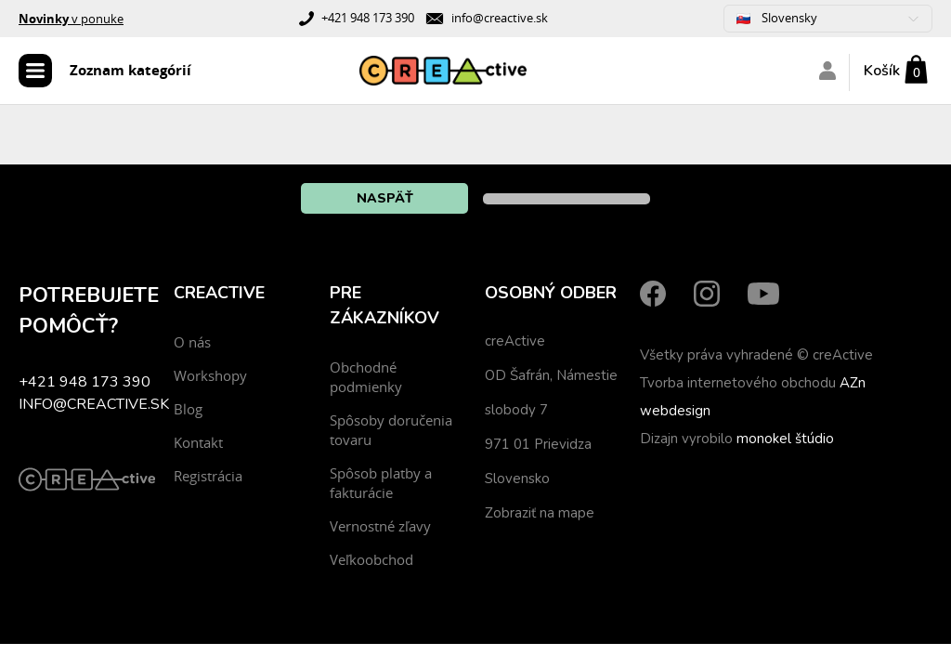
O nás (192, 342)
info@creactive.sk (499, 17)
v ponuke (71, 18)
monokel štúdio (785, 438)
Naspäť (385, 198)
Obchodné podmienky (366, 377)
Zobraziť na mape (539, 513)
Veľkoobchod (371, 559)
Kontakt (198, 442)
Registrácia (208, 475)
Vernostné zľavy (380, 526)
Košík (882, 70)
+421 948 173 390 (367, 17)
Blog (188, 409)
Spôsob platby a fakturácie (381, 483)
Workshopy (210, 375)
